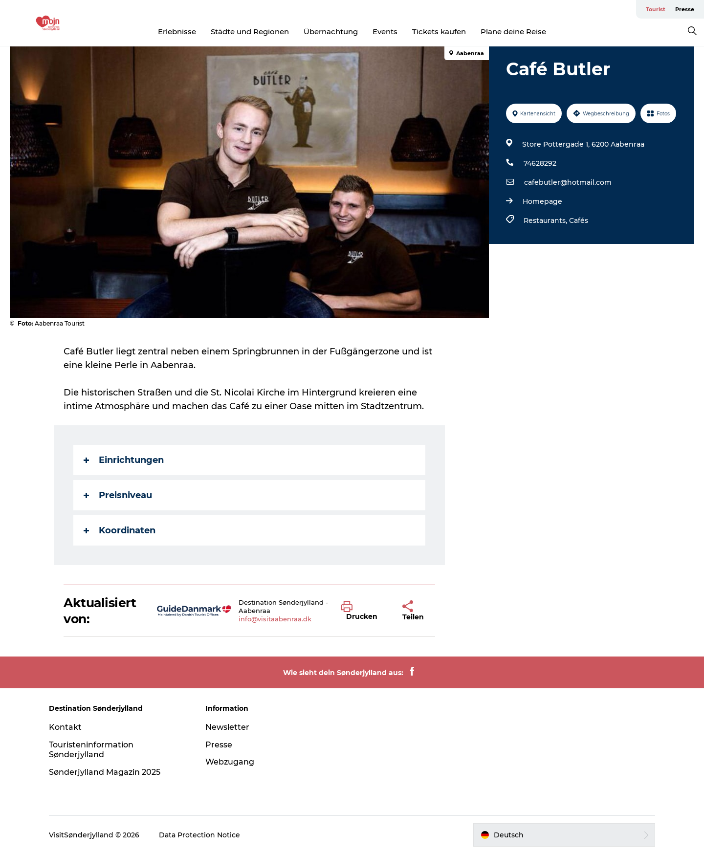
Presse (684, 9)
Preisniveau (118, 495)
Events (385, 31)
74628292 (540, 163)
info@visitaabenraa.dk (275, 619)
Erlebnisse (177, 31)
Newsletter (227, 727)
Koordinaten (119, 530)
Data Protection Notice (199, 835)
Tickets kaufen (439, 31)
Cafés (578, 220)
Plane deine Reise (513, 31)
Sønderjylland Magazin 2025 (104, 772)
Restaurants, (546, 220)
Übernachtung (331, 31)
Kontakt (65, 727)
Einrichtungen (124, 460)
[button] (364, 611)
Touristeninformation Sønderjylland (91, 750)
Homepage (542, 201)
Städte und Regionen (250, 31)
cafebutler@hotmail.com (568, 182)
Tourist (655, 9)
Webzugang (229, 761)
